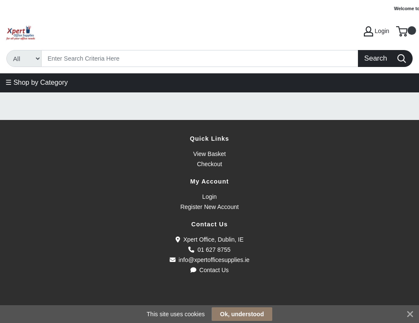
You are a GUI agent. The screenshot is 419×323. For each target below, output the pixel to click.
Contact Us (209, 270)
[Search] (200, 58)
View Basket (209, 153)
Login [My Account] (376, 31)
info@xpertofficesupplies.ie (210, 259)
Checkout (209, 164)
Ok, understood (242, 314)
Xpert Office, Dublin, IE (210, 239)
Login (209, 196)
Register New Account (209, 206)
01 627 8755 (209, 249)
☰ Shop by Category (37, 82)
